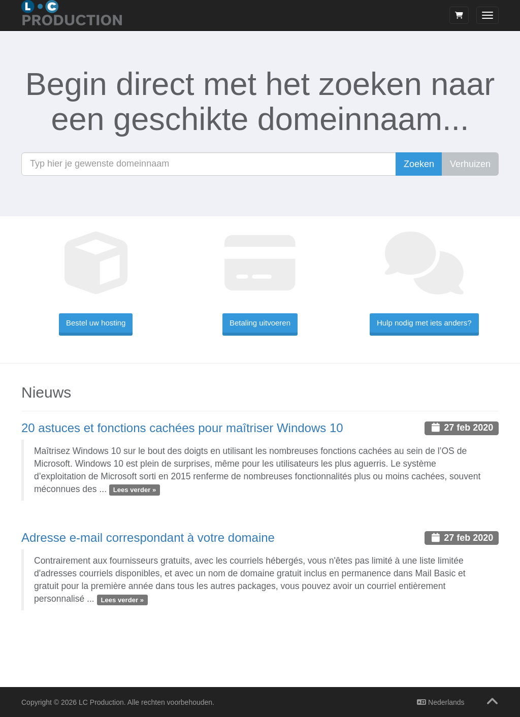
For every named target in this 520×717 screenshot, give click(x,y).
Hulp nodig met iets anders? (424, 322)
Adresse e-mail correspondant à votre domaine (148, 537)
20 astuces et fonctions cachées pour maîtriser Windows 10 (182, 428)
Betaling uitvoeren (260, 322)
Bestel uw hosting (96, 322)
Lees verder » (134, 490)
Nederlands (441, 702)
